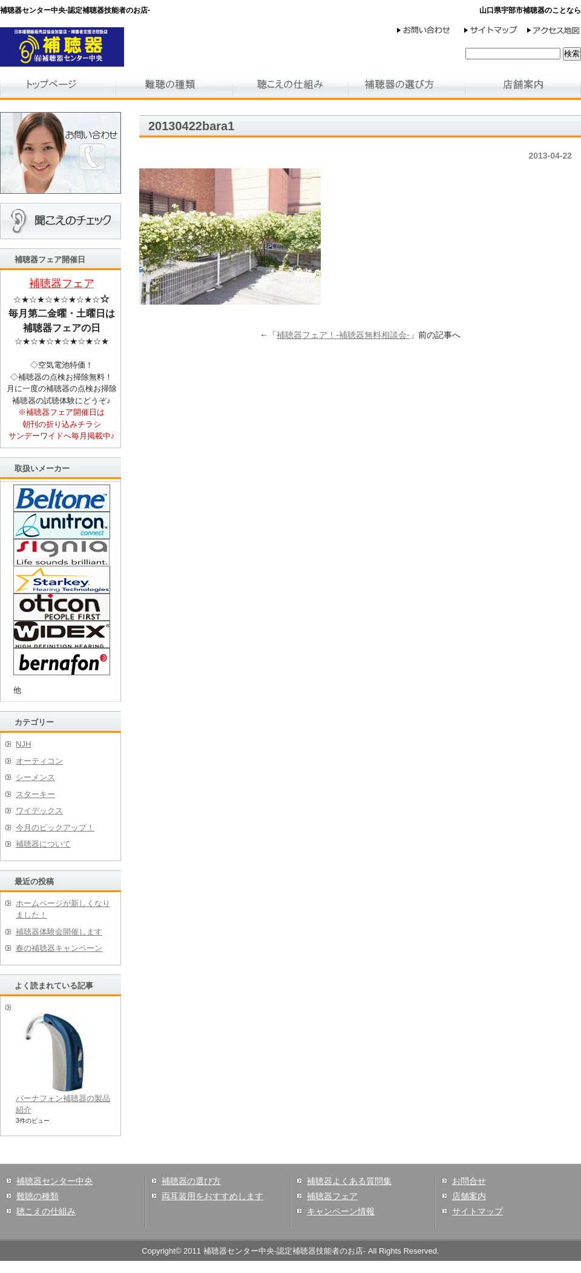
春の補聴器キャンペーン (59, 948)
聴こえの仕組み (46, 1211)
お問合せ (469, 1181)
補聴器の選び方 (191, 1181)
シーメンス (35, 777)
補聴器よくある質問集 (349, 1181)
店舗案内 (469, 1196)
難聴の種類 (37, 1196)
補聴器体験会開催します (59, 931)
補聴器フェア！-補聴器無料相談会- (343, 335)
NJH (23, 744)
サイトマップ (477, 1211)
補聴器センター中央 (54, 1181)
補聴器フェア (332, 1196)
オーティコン (39, 760)
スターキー (35, 794)
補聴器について (43, 843)
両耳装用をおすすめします (212, 1196)
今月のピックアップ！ (55, 827)
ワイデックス (39, 810)
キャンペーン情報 (341, 1211)
